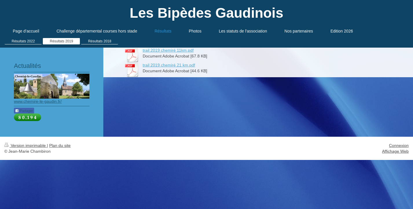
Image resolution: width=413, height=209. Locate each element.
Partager (24, 111)
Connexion (399, 145)
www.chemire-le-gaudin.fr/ (38, 101)
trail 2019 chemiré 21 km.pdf (169, 65)
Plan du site (60, 145)
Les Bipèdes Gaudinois (206, 13)
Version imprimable (25, 145)
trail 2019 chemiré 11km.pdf (168, 50)
